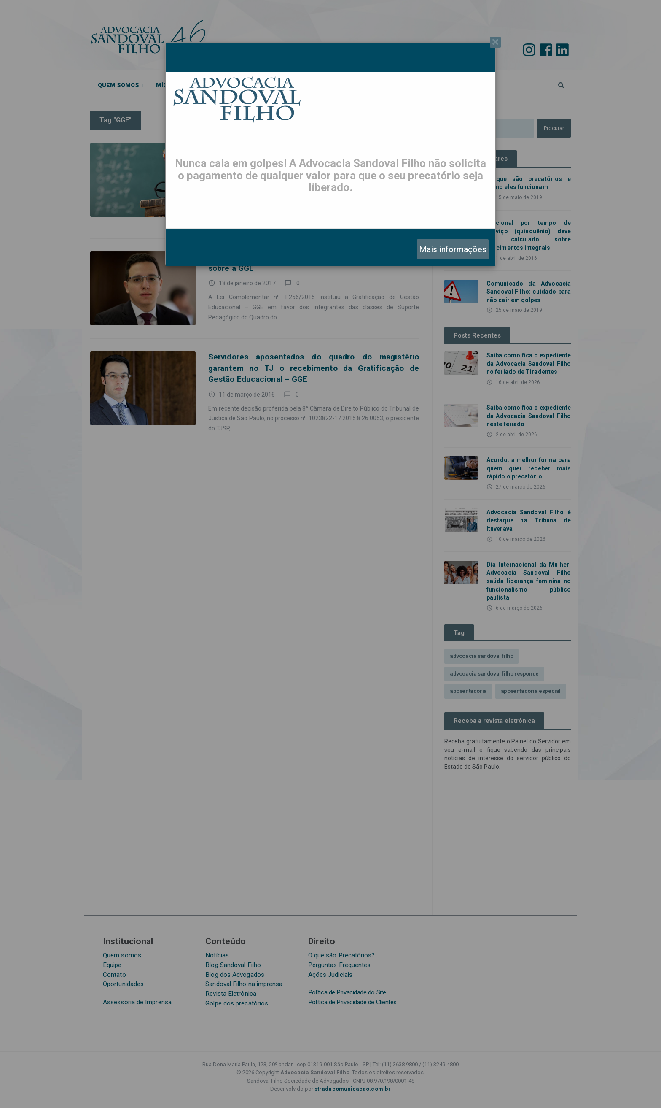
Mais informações (452, 249)
